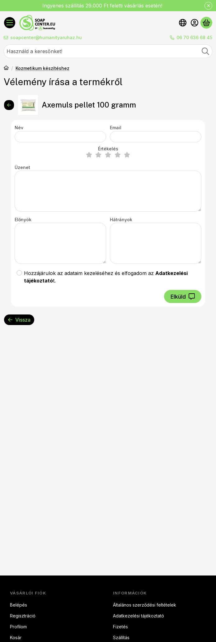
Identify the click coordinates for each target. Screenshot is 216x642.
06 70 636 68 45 (194, 37)
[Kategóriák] (10, 23)
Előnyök (23, 219)
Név (19, 127)
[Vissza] (9, 105)
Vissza (19, 320)
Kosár (15, 637)
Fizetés (120, 626)
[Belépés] (194, 23)
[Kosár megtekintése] (206, 23)
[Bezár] (208, 6)
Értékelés (108, 148)
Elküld (183, 296)
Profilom (18, 626)
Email (115, 127)
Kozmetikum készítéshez (42, 68)
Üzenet (22, 167)
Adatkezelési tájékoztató (138, 615)
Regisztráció (22, 615)
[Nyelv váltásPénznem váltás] (183, 23)
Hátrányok (121, 219)
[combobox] (108, 51)
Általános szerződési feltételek (144, 605)
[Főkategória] (6, 68)
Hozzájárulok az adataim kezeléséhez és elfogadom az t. (106, 277)
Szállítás (121, 637)
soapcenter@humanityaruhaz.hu (46, 37)
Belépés (18, 605)
